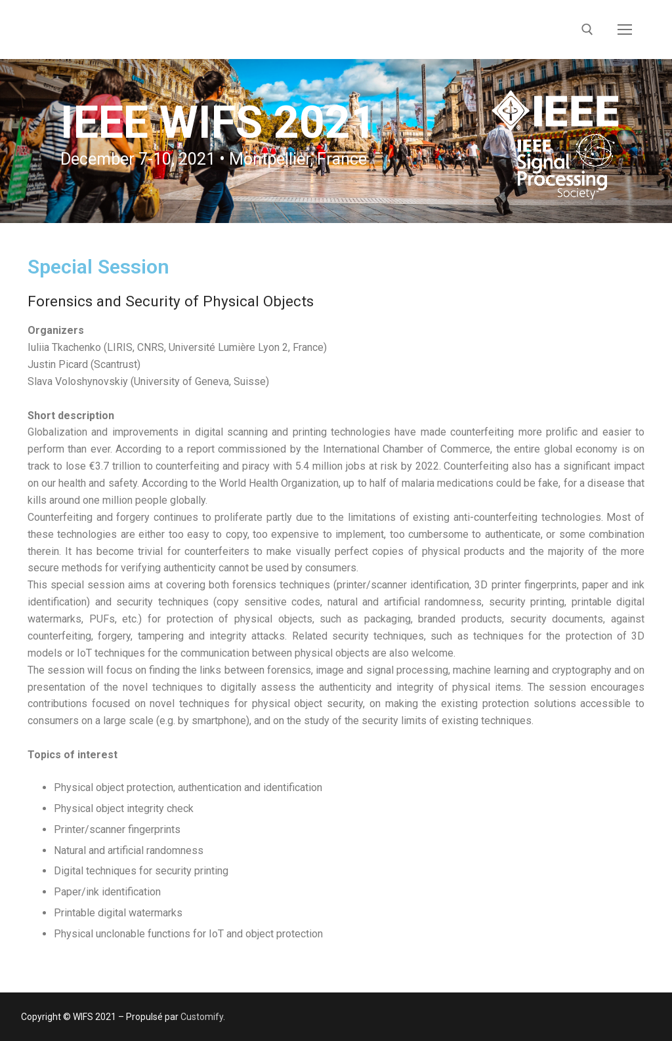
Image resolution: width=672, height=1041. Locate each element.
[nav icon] (625, 29)
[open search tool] (587, 29)
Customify (201, 1016)
